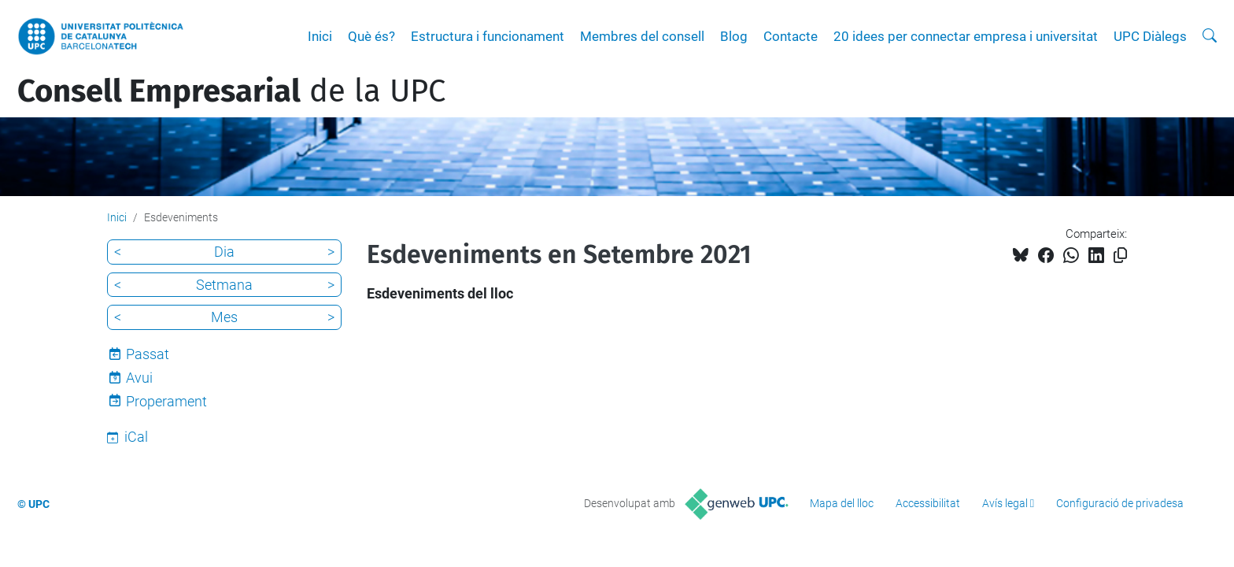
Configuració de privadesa (1120, 503)
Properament (166, 401)
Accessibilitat (928, 503)
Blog (734, 36)
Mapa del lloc (842, 503)
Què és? (371, 36)
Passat (147, 354)
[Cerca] (1210, 36)
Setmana (224, 284)
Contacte (790, 36)
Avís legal (1005, 503)
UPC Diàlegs (1150, 36)
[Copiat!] (1120, 255)
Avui (139, 377)
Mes (224, 317)
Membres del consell (642, 36)
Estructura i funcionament (487, 36)
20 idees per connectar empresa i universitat (965, 36)
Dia (224, 251)
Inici (320, 36)
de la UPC (231, 91)
